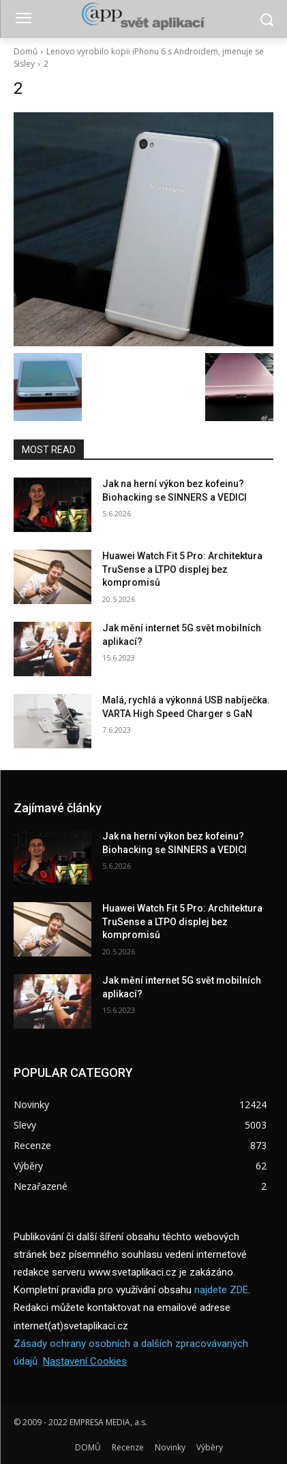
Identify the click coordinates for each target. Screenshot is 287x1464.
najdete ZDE (221, 1290)
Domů (25, 51)
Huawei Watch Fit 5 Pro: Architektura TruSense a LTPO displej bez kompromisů (182, 569)
